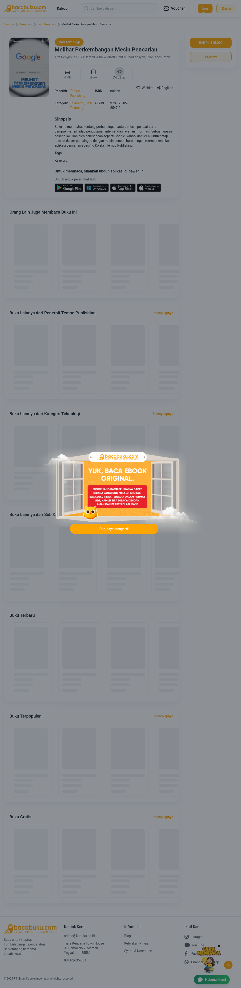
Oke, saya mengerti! (114, 529)
